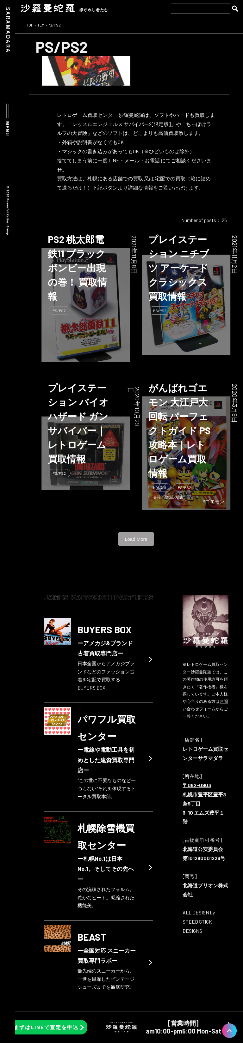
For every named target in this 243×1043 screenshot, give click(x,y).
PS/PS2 (59, 310)
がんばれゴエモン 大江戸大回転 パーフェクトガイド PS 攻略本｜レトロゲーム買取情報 (179, 430)
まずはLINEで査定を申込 (46, 1027)
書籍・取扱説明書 (168, 497)
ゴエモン (214, 501)
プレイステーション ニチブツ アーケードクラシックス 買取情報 (178, 267)
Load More (136, 539)
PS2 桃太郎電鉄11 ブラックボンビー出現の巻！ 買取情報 (77, 267)
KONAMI (159, 487)
